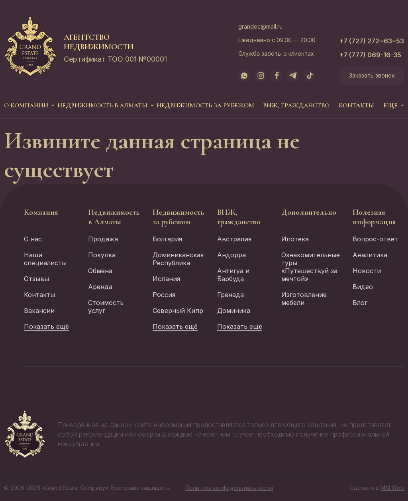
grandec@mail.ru (260, 26)
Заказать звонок (371, 75)
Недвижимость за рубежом (205, 105)
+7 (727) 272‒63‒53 (371, 41)
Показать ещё (46, 326)
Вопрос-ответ (375, 239)
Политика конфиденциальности (229, 487)
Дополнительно (308, 212)
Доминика (233, 311)
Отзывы (36, 279)
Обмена (100, 271)
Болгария (167, 239)
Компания (41, 212)
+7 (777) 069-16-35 (370, 55)
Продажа (103, 239)
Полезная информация (374, 217)
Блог (360, 303)
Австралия (234, 239)
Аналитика (370, 255)
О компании (26, 105)
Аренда (100, 287)
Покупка (102, 255)
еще (390, 105)
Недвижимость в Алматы (102, 105)
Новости (367, 271)
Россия (164, 295)
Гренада (230, 295)
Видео (363, 287)
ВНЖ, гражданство (296, 105)
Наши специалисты (45, 259)
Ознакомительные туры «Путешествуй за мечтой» (310, 267)
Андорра (231, 255)
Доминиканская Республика (178, 259)
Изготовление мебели (304, 299)
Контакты (356, 105)
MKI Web (392, 487)
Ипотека (295, 239)
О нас (33, 239)
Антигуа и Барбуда (233, 275)
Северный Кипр (178, 311)
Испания (166, 279)
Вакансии (39, 311)
